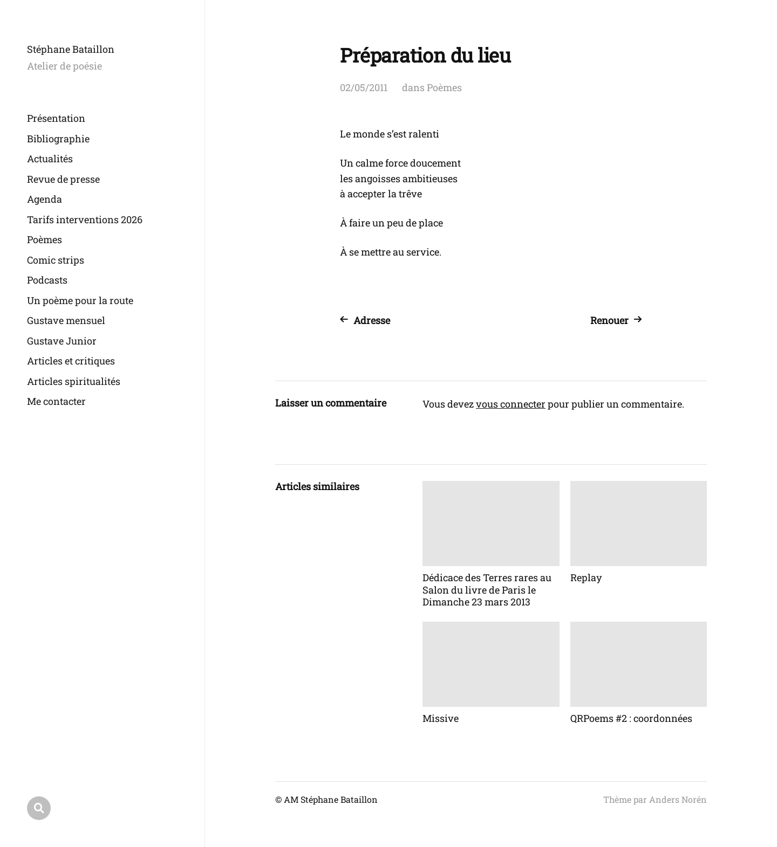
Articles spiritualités (73, 381)
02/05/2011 (363, 87)
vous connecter (511, 403)
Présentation (56, 118)
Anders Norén (678, 799)
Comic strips (55, 259)
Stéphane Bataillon (70, 49)
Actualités (50, 158)
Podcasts (47, 279)
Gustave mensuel (66, 320)
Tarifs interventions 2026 (84, 219)
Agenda (44, 198)
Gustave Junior (62, 340)
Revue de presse (63, 179)
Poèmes (44, 239)
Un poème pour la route (80, 300)
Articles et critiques (71, 360)
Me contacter (56, 401)
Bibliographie (58, 138)
